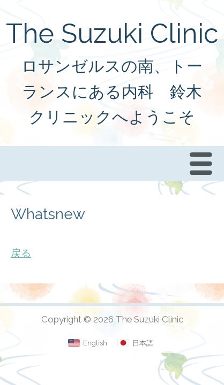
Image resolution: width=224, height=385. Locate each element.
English (95, 343)
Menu (203, 163)
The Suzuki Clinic (112, 33)
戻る (21, 253)
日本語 (142, 343)
